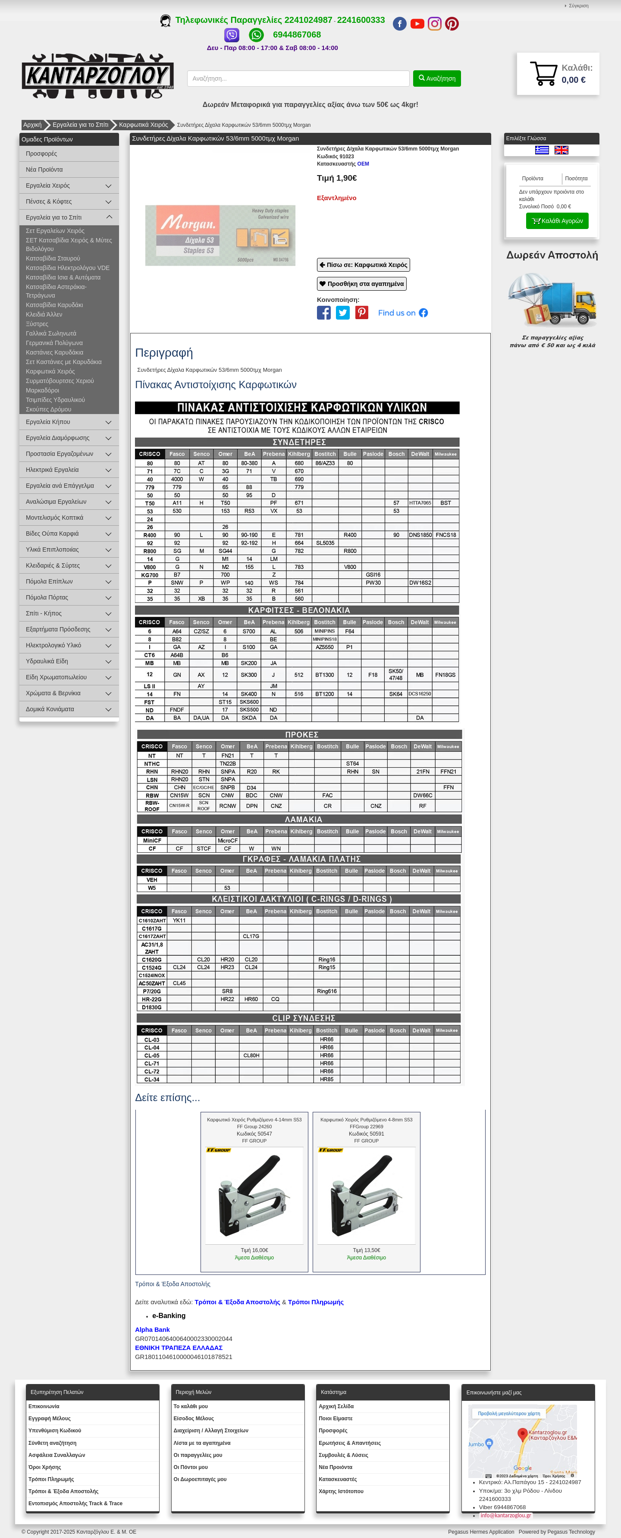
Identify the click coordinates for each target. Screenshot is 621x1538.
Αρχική (32, 124)
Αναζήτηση (440, 78)
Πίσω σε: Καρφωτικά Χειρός (367, 264)
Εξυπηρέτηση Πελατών (57, 1392)
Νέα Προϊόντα (44, 169)
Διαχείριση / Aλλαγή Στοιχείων (211, 1431)
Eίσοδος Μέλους (194, 1419)
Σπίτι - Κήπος (44, 613)
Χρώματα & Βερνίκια (53, 693)
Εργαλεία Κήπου (48, 421)
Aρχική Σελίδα (336, 1406)
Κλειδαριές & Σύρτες (53, 565)
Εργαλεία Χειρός (48, 185)
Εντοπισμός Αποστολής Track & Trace (75, 1503)
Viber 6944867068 (502, 1507)
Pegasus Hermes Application (482, 1532)
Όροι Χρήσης (44, 1467)
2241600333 (361, 20)
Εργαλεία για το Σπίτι (80, 124)
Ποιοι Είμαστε (336, 1419)
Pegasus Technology (571, 1532)
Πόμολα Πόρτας (47, 597)
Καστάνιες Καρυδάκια (54, 352)
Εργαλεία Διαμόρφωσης (58, 437)
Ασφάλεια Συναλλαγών (56, 1455)
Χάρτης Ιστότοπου (341, 1491)
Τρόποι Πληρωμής (316, 1302)
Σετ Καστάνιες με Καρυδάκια (64, 361)
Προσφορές (41, 153)
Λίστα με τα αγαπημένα (202, 1443)
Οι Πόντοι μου (191, 1467)
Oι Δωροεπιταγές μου (200, 1479)
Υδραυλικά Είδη (47, 661)
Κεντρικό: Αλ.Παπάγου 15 (511, 1482)
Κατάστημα (333, 1392)
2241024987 (308, 20)
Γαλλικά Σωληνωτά (51, 333)
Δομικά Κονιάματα (50, 709)
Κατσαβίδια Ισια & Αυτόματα (63, 277)
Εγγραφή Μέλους (49, 1419)
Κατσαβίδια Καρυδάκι (54, 304)
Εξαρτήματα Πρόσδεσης (58, 629)
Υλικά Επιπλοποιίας (52, 549)
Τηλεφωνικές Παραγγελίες (222, 20)
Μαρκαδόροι (42, 390)
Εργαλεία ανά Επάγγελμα (60, 485)
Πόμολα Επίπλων (49, 581)
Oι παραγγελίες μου (198, 1455)
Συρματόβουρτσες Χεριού (60, 380)
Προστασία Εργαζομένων (59, 453)
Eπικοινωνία (44, 1406)
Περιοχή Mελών (194, 1392)
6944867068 (297, 34)
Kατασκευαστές (338, 1479)
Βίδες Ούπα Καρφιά (52, 533)
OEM (343, 164)
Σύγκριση (579, 5)
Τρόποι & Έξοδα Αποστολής (63, 1491)
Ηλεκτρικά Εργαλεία (52, 469)
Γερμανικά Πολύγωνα (54, 342)
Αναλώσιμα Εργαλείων (56, 501)
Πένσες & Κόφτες (49, 201)
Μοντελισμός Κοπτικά (54, 517)
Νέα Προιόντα (335, 1467)
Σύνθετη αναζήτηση (52, 1443)
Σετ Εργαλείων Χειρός (55, 230)
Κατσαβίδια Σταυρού (53, 258)
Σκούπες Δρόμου (48, 409)
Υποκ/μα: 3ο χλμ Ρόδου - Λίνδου (520, 1491)
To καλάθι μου (191, 1406)
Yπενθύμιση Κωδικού (54, 1431)
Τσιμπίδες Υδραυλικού (55, 399)
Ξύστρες (37, 323)
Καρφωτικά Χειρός (143, 124)
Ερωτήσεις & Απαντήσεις (350, 1443)
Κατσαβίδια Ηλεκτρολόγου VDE (68, 267)
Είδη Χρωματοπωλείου (56, 677)
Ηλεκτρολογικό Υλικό (53, 645)
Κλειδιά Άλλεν (44, 314)
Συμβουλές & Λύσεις (343, 1455)
